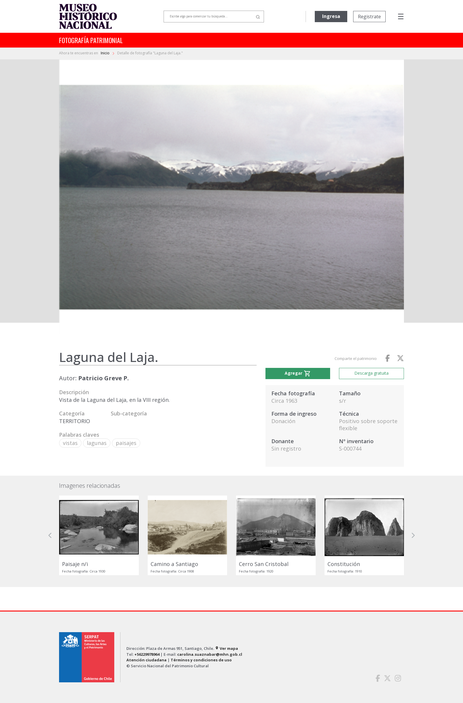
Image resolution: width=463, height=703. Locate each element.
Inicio (105, 53)
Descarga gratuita (371, 373)
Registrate (369, 16)
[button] (50, 535)
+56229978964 (146, 654)
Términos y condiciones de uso (201, 660)
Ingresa (331, 16)
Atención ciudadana (146, 660)
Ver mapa (226, 648)
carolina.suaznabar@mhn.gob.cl (209, 654)
